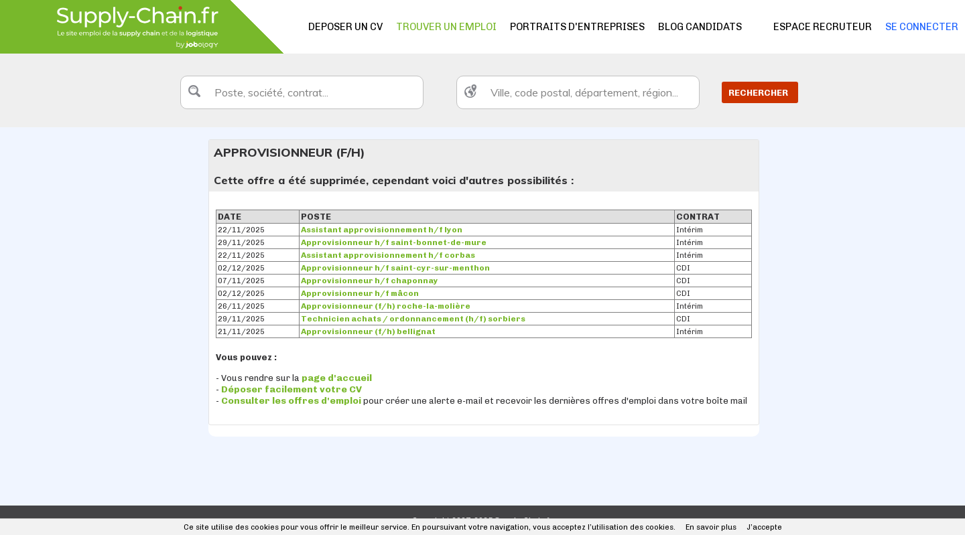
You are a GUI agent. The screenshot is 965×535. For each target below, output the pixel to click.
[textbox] (302, 92)
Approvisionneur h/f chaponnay (369, 280)
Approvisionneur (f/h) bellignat (368, 331)
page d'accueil (337, 378)
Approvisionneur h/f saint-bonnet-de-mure (394, 242)
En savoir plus (711, 527)
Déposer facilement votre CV (291, 389)
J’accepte (764, 527)
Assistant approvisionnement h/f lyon (381, 229)
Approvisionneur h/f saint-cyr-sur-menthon (395, 268)
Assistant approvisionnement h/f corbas (388, 255)
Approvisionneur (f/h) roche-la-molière (385, 306)
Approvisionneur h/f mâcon (360, 293)
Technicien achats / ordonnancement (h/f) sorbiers (413, 318)
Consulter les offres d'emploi (292, 400)
